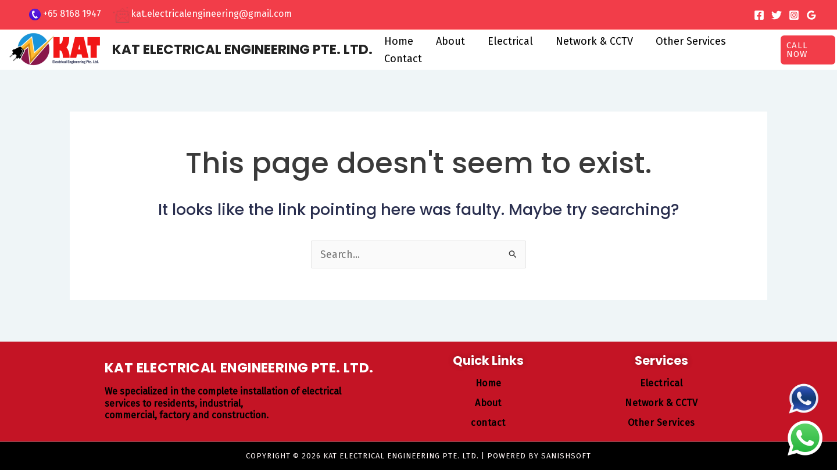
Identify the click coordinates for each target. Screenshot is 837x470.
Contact (402, 58)
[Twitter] (776, 15)
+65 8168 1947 (72, 13)
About (447, 41)
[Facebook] (759, 15)
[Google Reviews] (811, 15)
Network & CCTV (588, 41)
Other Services (683, 41)
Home (397, 41)
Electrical (505, 41)
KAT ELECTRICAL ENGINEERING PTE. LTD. (242, 49)
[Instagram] (794, 15)
